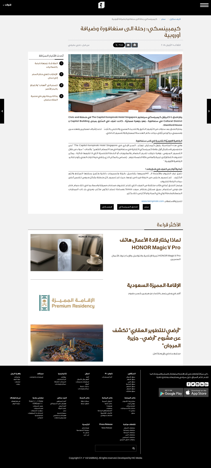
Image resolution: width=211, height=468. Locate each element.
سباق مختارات (130, 391)
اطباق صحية (85, 403)
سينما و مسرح (61, 413)
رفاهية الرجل (16, 374)
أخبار (87, 377)
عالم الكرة (108, 403)
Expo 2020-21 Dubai (36, 401)
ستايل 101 (132, 410)
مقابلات (17, 382)
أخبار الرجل (62, 406)
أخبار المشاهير (61, 401)
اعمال (87, 374)
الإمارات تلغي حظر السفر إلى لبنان (47, 75)
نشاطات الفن (130, 435)
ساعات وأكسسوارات (128, 408)
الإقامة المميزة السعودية (154, 285)
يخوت (18, 384)
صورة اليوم (16, 403)
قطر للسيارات (38, 408)
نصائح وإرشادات (83, 389)
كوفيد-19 (109, 374)
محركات (40, 374)
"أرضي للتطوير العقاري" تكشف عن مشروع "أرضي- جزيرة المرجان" (146, 338)
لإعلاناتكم (85, 428)
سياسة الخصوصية (82, 430)
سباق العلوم (130, 386)
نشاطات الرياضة (129, 432)
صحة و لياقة (85, 401)
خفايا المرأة (62, 408)
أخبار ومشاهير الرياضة (105, 410)
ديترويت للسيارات (37, 410)
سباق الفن (131, 382)
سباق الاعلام (131, 379)
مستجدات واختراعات (36, 377)
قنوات (7, 4)
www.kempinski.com (152, 201)
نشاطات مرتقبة (129, 424)
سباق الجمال (130, 389)
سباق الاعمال (130, 377)
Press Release (106, 424)
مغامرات (109, 408)
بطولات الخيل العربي (127, 439)
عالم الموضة (130, 398)
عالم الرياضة (107, 398)
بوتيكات (17, 377)
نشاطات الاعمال (129, 428)
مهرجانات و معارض (59, 415)
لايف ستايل (175, 19)
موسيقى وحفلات (60, 418)
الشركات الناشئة (60, 382)
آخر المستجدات (107, 377)
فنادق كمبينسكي (128, 207)
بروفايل (63, 377)
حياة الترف (16, 379)
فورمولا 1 (109, 406)
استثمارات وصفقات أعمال (82, 383)
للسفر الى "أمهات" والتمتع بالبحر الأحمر (46, 86)
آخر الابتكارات (61, 379)
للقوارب (40, 418)
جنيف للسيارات (38, 406)
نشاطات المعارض (128, 437)
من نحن (86, 435)
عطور (133, 413)
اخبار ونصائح (130, 406)
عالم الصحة (85, 398)
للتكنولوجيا (39, 415)
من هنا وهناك (15, 398)
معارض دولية (38, 398)
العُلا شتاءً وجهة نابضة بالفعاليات (49, 64)
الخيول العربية (107, 401)
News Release (107, 428)
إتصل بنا (86, 432)
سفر (163, 19)
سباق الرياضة (130, 384)
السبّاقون (132, 374)
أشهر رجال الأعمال (83, 379)
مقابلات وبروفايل (106, 415)
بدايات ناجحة (84, 386)
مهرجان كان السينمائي (58, 403)
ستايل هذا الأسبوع (128, 401)
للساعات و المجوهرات (35, 413)
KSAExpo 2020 (38, 403)
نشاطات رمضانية (129, 430)
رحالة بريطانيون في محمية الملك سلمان (47, 97)
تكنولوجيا (62, 374)
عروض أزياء (131, 403)
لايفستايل (107, 207)
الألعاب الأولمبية (106, 413)
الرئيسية (86, 424)
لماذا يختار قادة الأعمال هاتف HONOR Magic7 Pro (150, 244)
